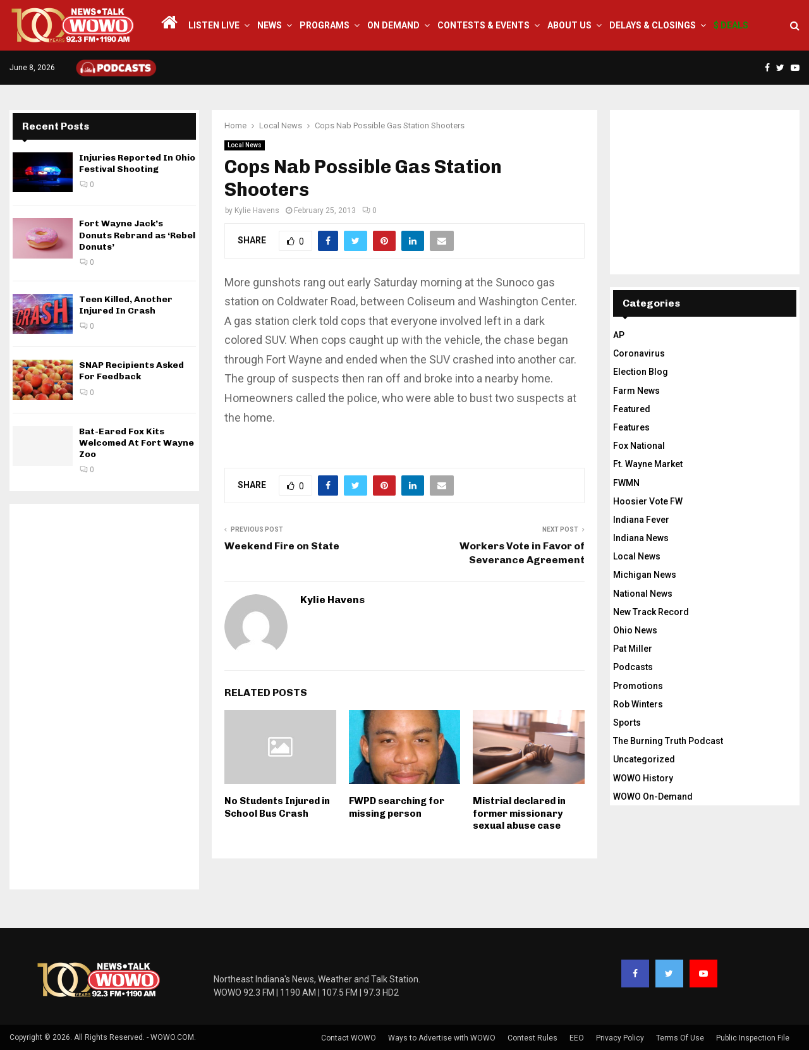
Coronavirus (639, 353)
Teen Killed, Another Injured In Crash (126, 305)
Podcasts (633, 667)
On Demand (393, 25)
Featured (631, 409)
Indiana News (641, 538)
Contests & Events (483, 25)
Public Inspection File (752, 1038)
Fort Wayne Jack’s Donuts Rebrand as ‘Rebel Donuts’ (137, 235)
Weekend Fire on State (281, 546)
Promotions (638, 686)
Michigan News (644, 575)
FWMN (626, 483)
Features (631, 427)
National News (642, 594)
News (269, 25)
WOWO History (643, 778)
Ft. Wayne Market (648, 464)
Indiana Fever (641, 520)
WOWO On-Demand (653, 796)
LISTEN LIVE (214, 25)
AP (618, 335)
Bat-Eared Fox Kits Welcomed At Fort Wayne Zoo (136, 443)
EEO (576, 1038)
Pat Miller (632, 649)
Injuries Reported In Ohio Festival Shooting (137, 163)
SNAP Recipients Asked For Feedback (131, 371)
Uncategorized (644, 759)
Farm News (636, 391)
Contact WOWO (348, 1038)
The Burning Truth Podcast (668, 741)
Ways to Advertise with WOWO (442, 1038)
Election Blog (640, 372)
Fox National (639, 446)
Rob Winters (638, 704)
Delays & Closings (652, 25)
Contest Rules (532, 1038)
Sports (627, 722)
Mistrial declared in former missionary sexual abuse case (519, 813)
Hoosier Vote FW (648, 501)
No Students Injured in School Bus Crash (277, 807)
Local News (245, 145)
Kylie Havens (256, 210)
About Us (569, 25)
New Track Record (651, 612)
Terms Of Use (680, 1038)
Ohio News (635, 630)
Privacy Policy (620, 1038)
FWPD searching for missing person (396, 807)
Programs (325, 25)
